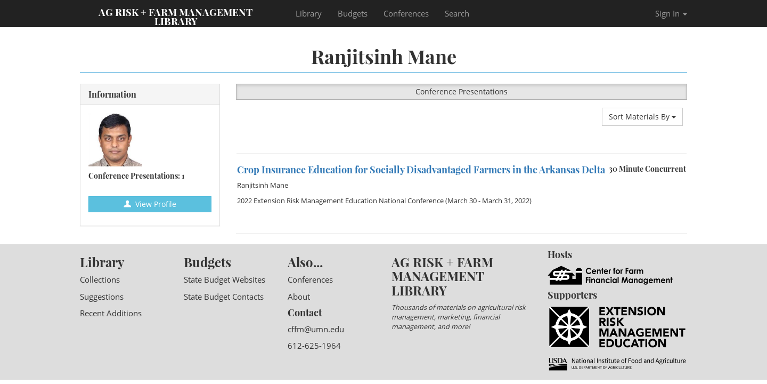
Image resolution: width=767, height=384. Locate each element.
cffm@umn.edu (316, 329)
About (299, 296)
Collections (100, 279)
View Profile (150, 204)
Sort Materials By (642, 116)
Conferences (406, 13)
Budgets (353, 13)
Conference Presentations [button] (461, 91)
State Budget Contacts (224, 296)
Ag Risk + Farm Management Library (176, 16)
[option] (461, 153)
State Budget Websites (224, 279)
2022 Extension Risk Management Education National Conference (340, 200)
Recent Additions (111, 313)
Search (457, 13)
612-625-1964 (314, 345)
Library (309, 13)
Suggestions (102, 296)
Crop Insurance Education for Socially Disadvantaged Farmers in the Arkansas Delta (421, 169)
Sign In (671, 13)
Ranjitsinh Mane (262, 185)
